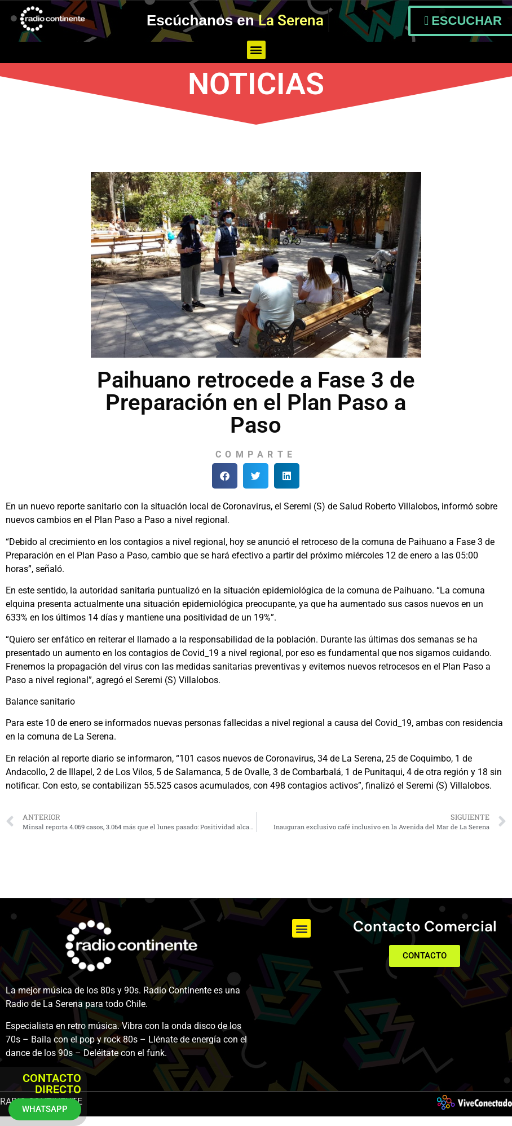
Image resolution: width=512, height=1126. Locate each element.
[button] (256, 50)
